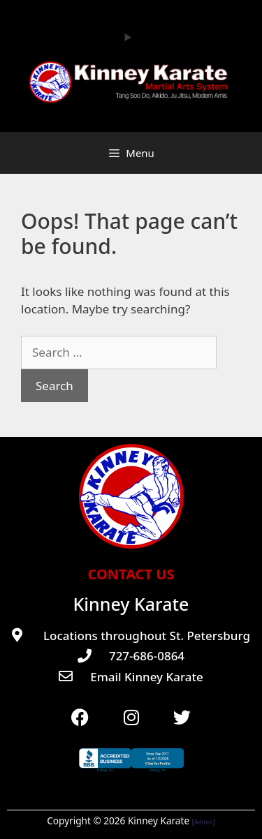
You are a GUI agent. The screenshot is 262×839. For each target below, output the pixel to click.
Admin (203, 822)
